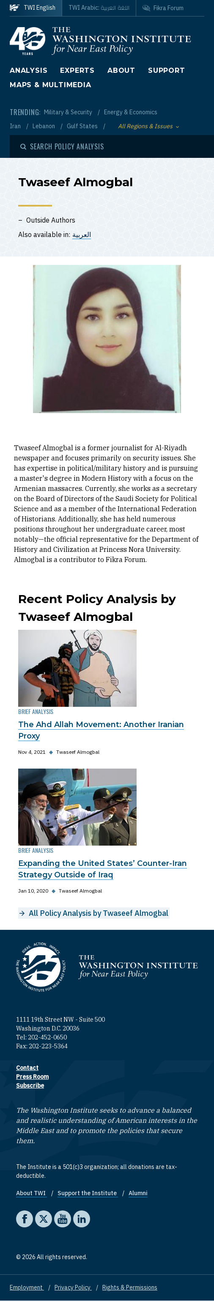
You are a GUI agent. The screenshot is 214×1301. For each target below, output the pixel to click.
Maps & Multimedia (50, 85)
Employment (27, 1287)
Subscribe (30, 1085)
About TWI (31, 1193)
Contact (27, 1068)
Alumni (138, 1193)
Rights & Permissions (129, 1287)
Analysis (28, 70)
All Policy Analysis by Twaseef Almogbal (98, 913)
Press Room (32, 1076)
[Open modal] (62, 146)
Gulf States (83, 126)
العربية (81, 234)
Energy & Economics (130, 112)
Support (166, 70)
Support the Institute (88, 1193)
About (121, 70)
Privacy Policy (73, 1287)
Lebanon (44, 126)
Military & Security (68, 112)
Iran (16, 126)
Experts (77, 70)
